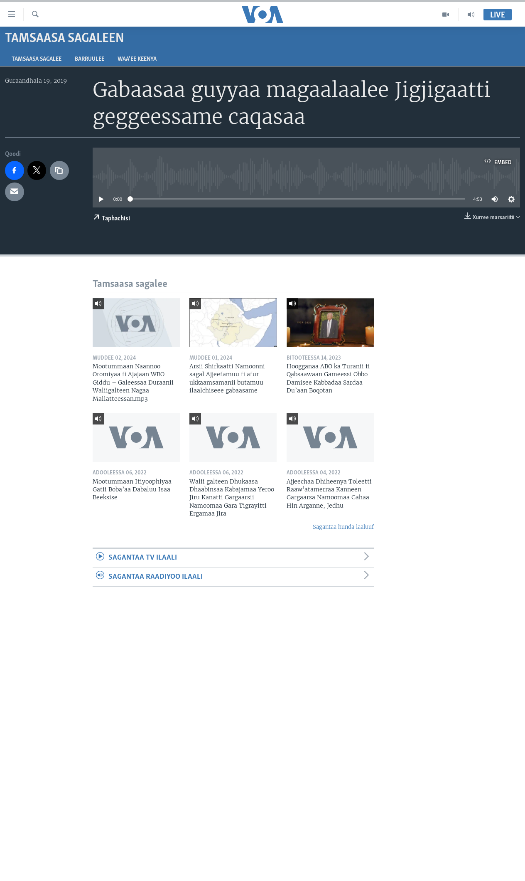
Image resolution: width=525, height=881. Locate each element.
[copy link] (59, 170)
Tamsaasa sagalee (36, 59)
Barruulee (89, 59)
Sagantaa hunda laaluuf (343, 527)
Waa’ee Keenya (137, 59)
